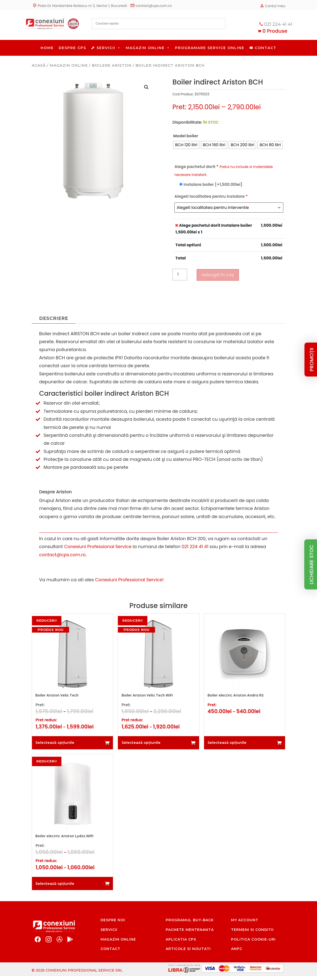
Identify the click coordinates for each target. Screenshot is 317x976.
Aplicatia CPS (181, 939)
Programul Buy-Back (190, 920)
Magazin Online (148, 48)
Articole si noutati (188, 949)
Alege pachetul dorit (223, 170)
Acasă (39, 65)
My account (244, 920)
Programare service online (209, 48)
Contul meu (272, 6)
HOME (47, 48)
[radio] (186, 145)
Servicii (109, 48)
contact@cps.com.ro (151, 5)
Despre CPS (72, 48)
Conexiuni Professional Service (98, 546)
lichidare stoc (311, 564)
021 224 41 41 (275, 24)
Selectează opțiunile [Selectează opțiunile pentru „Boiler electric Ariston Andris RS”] (227, 742)
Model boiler (185, 136)
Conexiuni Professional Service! (129, 580)
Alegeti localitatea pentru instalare (211, 196)
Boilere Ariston (112, 65)
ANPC (236, 949)
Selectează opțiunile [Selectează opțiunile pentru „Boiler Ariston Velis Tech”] (54, 742)
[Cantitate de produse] (179, 274)
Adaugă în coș (218, 275)
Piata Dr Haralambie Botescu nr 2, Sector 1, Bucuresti (79, 5)
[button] (146, 87)
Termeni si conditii (252, 929)
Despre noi (113, 920)
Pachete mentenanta (190, 929)
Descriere (53, 318)
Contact (265, 48)
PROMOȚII (311, 359)
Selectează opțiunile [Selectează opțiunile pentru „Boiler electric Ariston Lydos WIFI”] (54, 883)
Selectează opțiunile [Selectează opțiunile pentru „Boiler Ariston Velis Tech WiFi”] (141, 742)
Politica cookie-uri (253, 939)
